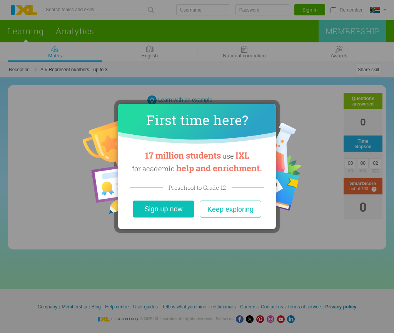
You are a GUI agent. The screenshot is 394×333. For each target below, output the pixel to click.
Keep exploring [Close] (230, 209)
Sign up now (163, 209)
